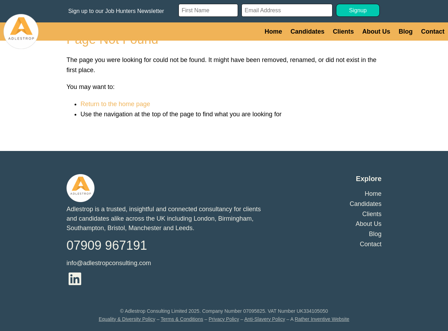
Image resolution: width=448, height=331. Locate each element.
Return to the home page (115, 104)
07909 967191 (106, 245)
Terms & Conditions (182, 319)
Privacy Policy (224, 319)
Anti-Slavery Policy (264, 319)
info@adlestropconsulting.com (108, 263)
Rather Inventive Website (322, 319)
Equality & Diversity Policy (127, 319)
